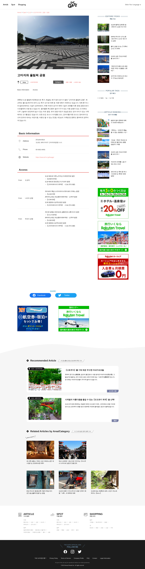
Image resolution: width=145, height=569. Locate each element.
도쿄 (29, 12)
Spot (13, 4)
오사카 (42, 522)
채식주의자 (99, 522)
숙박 (72, 530)
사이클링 (101, 98)
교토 (37, 522)
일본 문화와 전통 (28, 530)
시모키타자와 (34, 82)
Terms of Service (66, 558)
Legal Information (105, 558)
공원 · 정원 (69, 82)
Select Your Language (132, 4)
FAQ (88, 558)
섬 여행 (112, 98)
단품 (105, 522)
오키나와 (33, 524)
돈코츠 (91, 527)
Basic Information (23, 90)
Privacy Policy (54, 558)
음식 (44, 532)
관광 (58, 530)
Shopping (22, 4)
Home (19, 12)
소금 (107, 527)
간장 (102, 527)
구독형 (91, 522)
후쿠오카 (26, 524)
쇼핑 (49, 532)
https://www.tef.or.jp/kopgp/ (45, 157)
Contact (94, 558)
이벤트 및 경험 (36, 532)
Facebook (41, 295)
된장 (97, 527)
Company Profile (79, 558)
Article (5, 4)
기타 (111, 527)
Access (35, 90)
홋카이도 (26, 522)
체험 (62, 530)
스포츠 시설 (77, 82)
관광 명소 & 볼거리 (40, 530)
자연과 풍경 (27, 532)
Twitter (67, 295)
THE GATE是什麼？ (40, 558)
